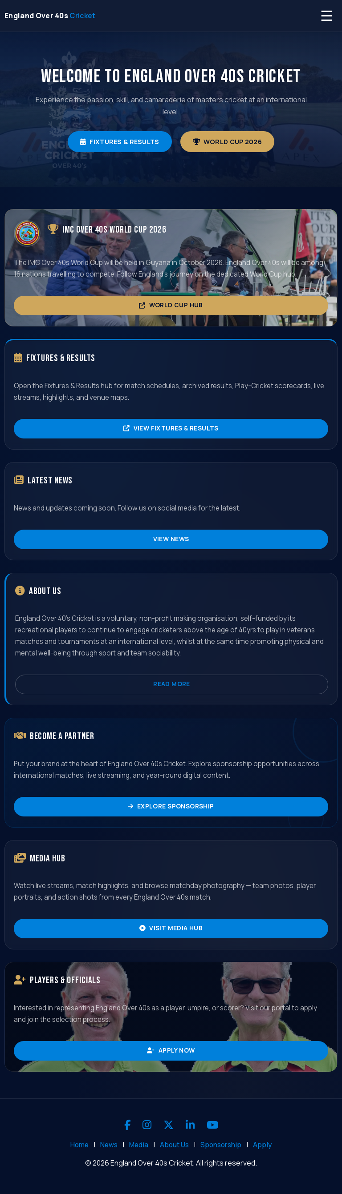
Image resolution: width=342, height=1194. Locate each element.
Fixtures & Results (119, 141)
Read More (171, 684)
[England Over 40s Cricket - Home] (50, 16)
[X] (168, 1125)
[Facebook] (127, 1125)
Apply (262, 1145)
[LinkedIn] (190, 1125)
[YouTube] (212, 1125)
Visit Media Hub (171, 928)
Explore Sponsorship (171, 806)
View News (171, 539)
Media (138, 1145)
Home (79, 1145)
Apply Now (171, 1050)
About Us (174, 1145)
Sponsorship (220, 1145)
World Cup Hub (171, 305)
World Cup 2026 (227, 141)
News (109, 1145)
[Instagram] (146, 1125)
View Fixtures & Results (171, 428)
